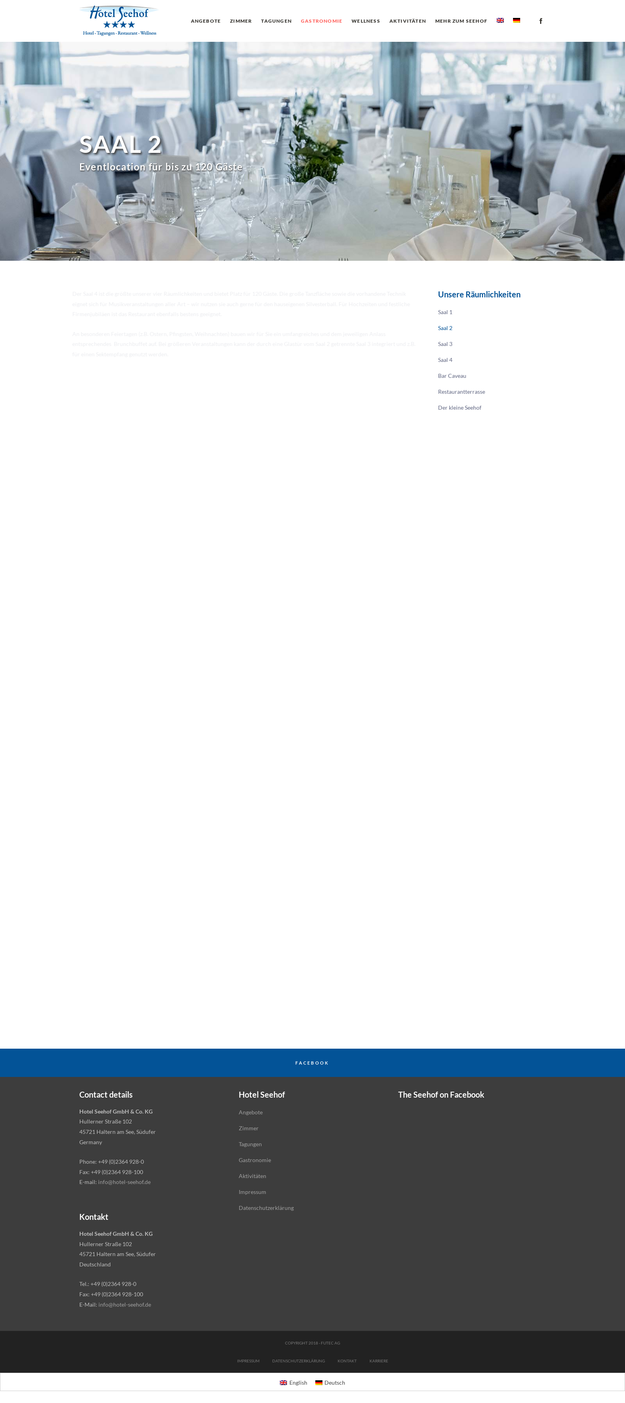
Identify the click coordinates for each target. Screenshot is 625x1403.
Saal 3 (445, 343)
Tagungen (250, 1144)
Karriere (378, 1360)
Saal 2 (445, 327)
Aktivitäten (252, 1175)
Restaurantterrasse (461, 391)
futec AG (330, 1342)
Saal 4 (445, 359)
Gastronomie (255, 1160)
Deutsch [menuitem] (334, 1382)
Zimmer (249, 1128)
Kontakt (347, 1360)
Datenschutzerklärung (266, 1207)
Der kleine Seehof (460, 407)
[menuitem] (500, 21)
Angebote (251, 1112)
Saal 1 (445, 312)
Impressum (252, 1191)
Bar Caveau (452, 375)
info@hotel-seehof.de (124, 1181)
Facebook (312, 1062)
